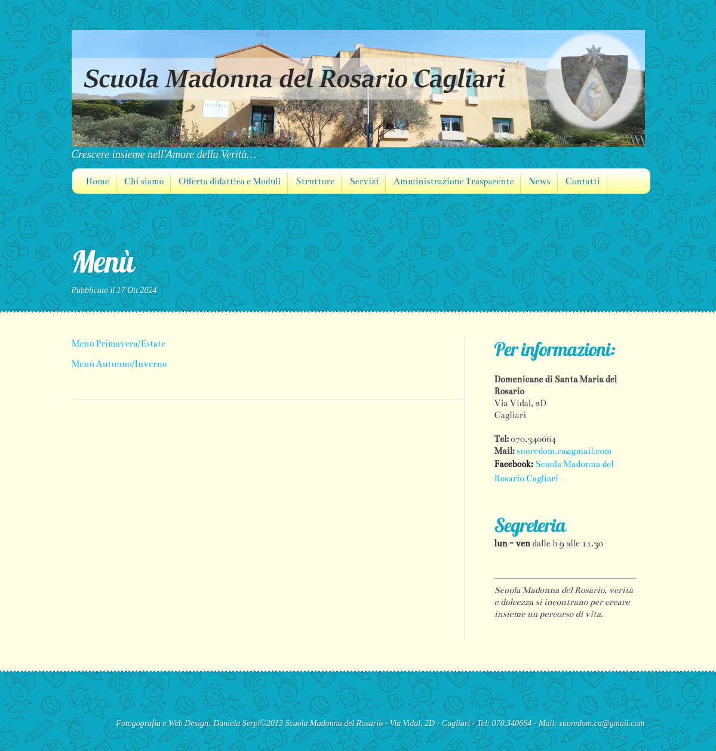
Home (97, 181)
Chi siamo (144, 181)
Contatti (583, 181)
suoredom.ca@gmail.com (564, 451)
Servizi (364, 181)
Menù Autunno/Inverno (119, 363)
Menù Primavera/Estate (119, 343)
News (539, 181)
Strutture (315, 181)
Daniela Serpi (236, 723)
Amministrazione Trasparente (454, 181)
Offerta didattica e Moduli (230, 181)
